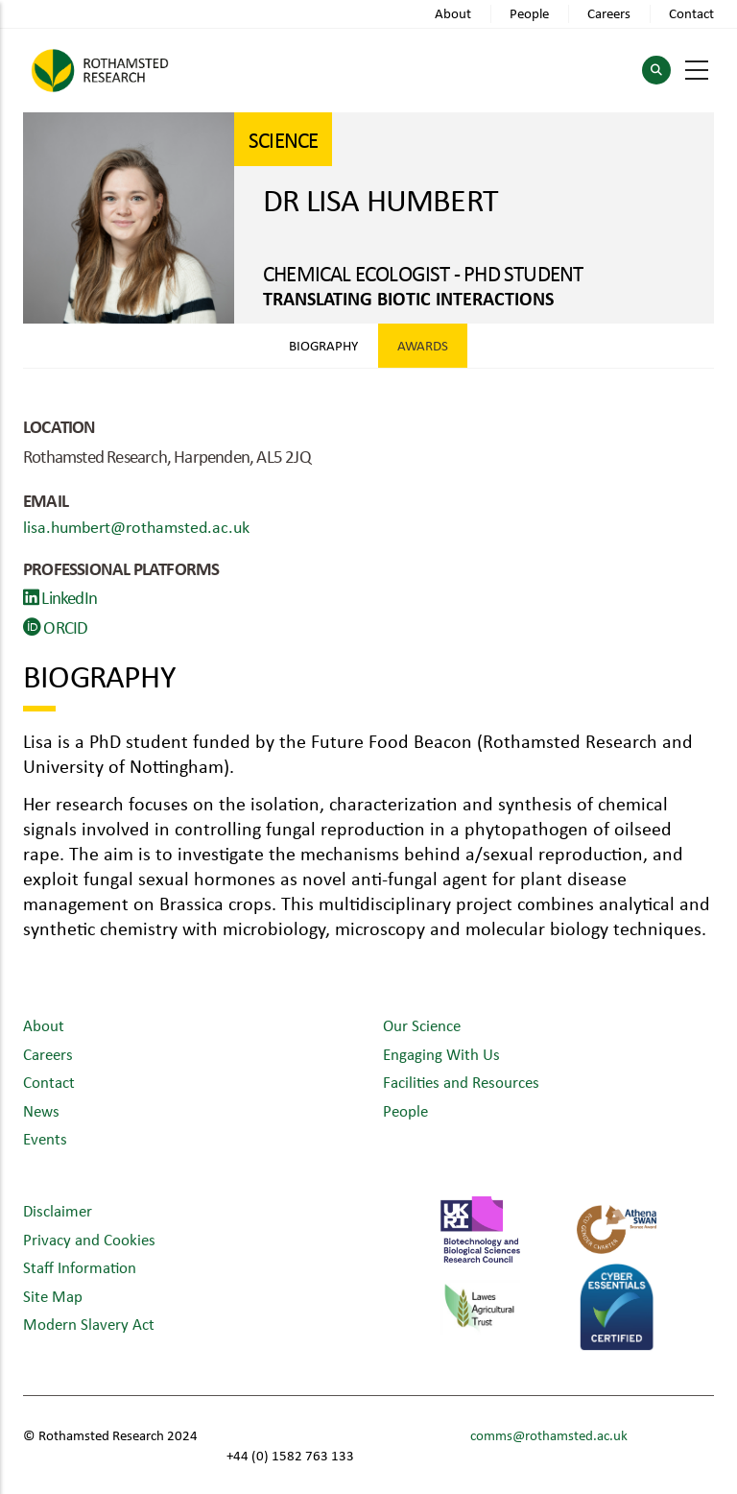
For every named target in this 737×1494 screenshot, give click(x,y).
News (41, 1110)
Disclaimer (57, 1210)
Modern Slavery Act (89, 1323)
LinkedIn (60, 597)
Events (45, 1138)
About (453, 13)
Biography (323, 345)
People (529, 13)
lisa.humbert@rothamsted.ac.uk (136, 526)
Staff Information (79, 1267)
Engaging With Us (441, 1054)
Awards (422, 345)
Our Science (422, 1025)
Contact (691, 13)
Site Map (53, 1296)
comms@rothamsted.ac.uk (549, 1435)
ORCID (55, 627)
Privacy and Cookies (89, 1239)
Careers (608, 13)
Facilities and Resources (461, 1081)
